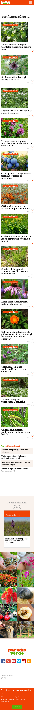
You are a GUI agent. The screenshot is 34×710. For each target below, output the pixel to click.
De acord (17, 707)
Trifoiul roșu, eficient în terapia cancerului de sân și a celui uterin (16, 143)
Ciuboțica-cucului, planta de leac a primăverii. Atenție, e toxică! (16, 239)
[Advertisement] (17, 9)
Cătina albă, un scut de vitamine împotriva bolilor (15, 207)
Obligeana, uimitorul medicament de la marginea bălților (15, 432)
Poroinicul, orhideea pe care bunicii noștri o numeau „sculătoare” (16, 541)
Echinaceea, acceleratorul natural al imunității (14, 303)
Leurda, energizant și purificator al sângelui (13, 400)
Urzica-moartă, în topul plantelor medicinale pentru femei (16, 47)
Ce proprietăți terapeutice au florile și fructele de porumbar (16, 176)
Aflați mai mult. (5, 701)
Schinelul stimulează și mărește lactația (13, 78)
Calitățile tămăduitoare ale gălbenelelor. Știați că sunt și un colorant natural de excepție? (16, 335)
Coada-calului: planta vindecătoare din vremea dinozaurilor (14, 271)
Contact (3, 677)
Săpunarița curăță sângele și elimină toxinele (16, 111)
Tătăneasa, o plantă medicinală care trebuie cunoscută (13, 369)
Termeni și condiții (7, 675)
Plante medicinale (10, 25)
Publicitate (4, 679)
